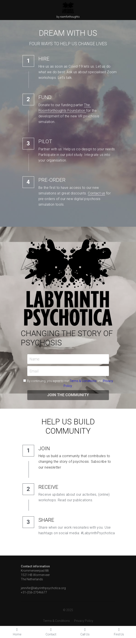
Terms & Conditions (83, 381)
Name (34, 359)
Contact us (96, 193)
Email (33, 371)
